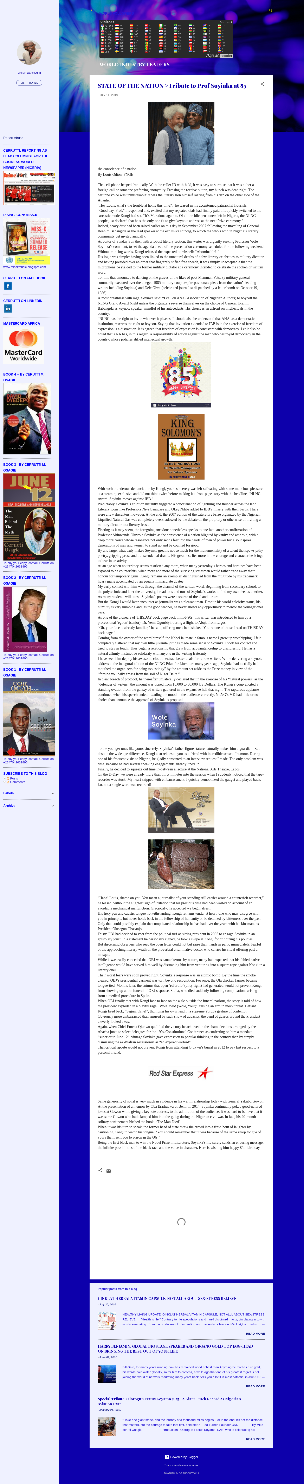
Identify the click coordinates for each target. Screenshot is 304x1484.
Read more (255, 1333)
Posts (12, 778)
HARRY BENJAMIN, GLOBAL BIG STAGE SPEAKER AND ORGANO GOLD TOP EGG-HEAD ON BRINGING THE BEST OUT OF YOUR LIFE (175, 1349)
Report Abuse (13, 138)
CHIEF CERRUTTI (29, 72)
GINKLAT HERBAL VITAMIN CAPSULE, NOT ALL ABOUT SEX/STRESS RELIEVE (167, 1298)
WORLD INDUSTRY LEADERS (134, 64)
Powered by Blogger (181, 1457)
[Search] (270, 11)
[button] (262, 85)
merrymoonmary (190, 1465)
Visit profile (29, 82)
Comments (16, 782)
